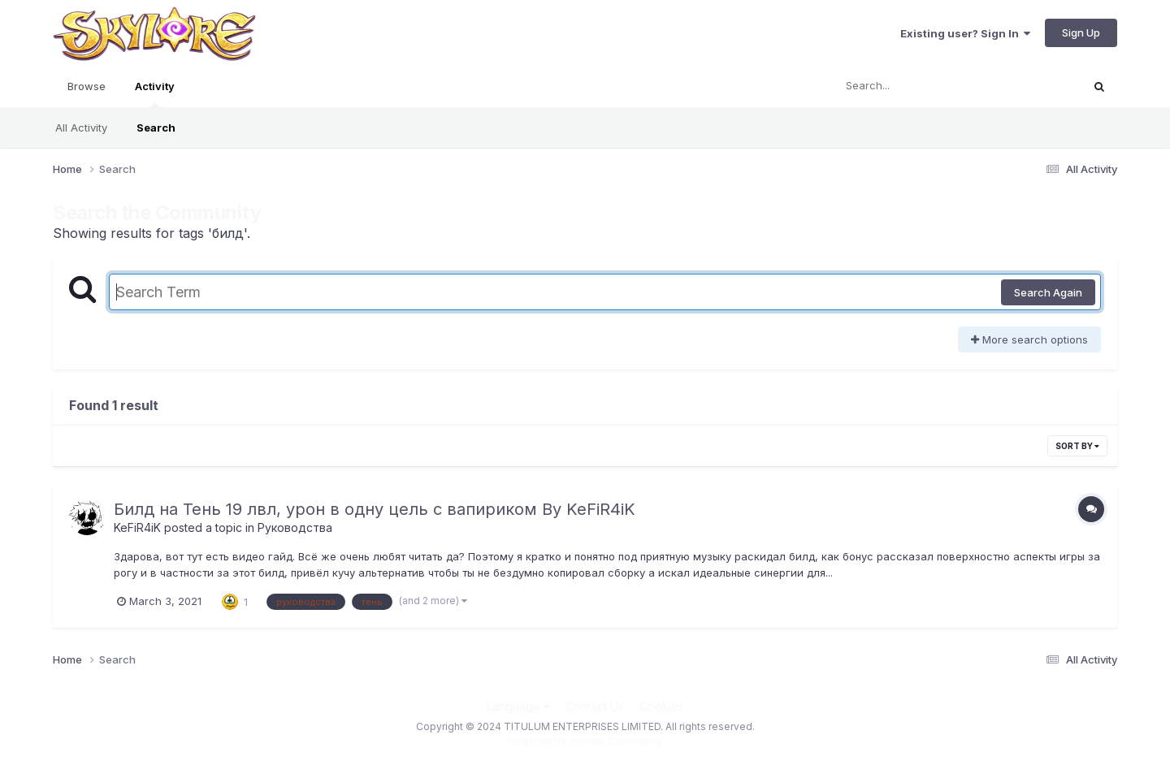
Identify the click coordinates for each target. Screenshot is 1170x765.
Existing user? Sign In (965, 33)
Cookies (661, 706)
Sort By (1077, 446)
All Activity (81, 127)
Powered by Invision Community (585, 741)
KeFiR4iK (137, 527)
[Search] (913, 86)
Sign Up (1081, 32)
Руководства (295, 527)
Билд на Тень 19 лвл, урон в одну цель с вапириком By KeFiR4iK (374, 509)
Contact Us (595, 706)
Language (518, 706)
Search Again (1048, 292)
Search (156, 127)
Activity (155, 93)
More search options (1029, 339)
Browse (86, 86)
